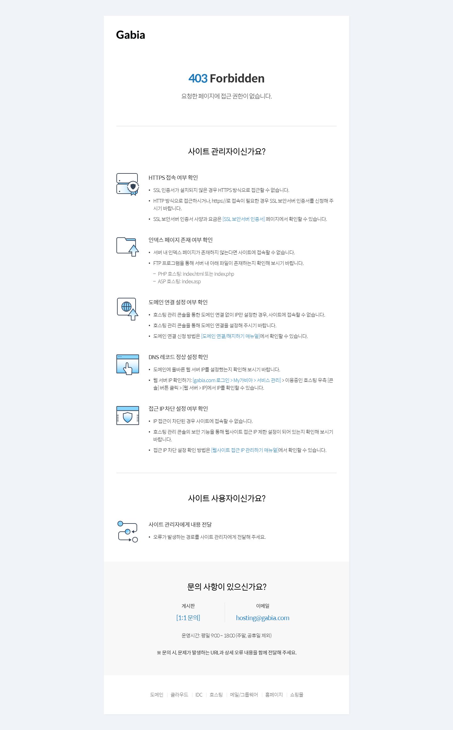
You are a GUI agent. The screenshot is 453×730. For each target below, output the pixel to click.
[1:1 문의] (188, 617)
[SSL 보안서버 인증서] (243, 219)
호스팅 (216, 695)
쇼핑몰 (296, 695)
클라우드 (179, 695)
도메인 (156, 695)
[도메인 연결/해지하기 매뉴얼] (230, 336)
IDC (198, 695)
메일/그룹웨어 (244, 695)
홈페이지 (274, 695)
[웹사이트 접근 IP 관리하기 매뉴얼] (244, 450)
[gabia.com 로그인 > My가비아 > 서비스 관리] (237, 380)
